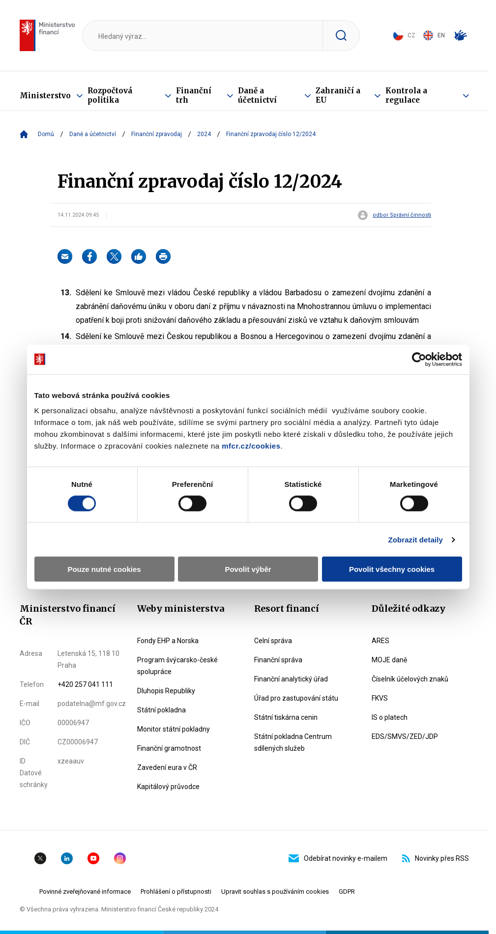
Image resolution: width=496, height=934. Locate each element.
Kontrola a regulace (406, 95)
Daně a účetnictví (257, 95)
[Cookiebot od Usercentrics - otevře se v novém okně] (419, 359)
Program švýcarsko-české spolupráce (177, 666)
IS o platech (390, 717)
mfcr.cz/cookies (251, 446)
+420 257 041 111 (85, 684)
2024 (204, 134)
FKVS (380, 698)
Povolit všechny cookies (392, 569)
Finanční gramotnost (169, 748)
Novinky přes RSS (435, 858)
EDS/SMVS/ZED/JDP (405, 736)
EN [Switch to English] (434, 35)
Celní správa (273, 641)
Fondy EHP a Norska (168, 641)
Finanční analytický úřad (291, 679)
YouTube (93, 858)
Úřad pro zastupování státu (296, 698)
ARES (380, 641)
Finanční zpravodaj (156, 134)
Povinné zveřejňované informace (85, 891)
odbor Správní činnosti (402, 215)
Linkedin (67, 858)
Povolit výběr (248, 569)
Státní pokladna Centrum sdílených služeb (293, 742)
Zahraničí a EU (338, 95)
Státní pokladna (161, 710)
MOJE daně (389, 660)
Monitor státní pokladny (173, 729)
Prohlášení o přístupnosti (176, 891)
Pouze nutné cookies (104, 569)
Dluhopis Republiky (166, 691)
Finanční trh (193, 95)
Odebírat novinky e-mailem (338, 858)
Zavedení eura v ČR (167, 767)
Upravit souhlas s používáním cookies (275, 891)
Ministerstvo (45, 95)
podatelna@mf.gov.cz (92, 704)
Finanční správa (278, 660)
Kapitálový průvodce (168, 787)
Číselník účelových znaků (410, 679)
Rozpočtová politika (110, 95)
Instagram (120, 858)
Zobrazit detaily (415, 539)
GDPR (347, 891)
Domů (46, 134)
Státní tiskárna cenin (286, 717)
